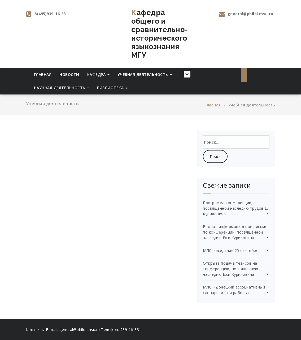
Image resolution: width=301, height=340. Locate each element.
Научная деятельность (61, 87)
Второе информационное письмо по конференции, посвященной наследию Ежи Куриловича (235, 232)
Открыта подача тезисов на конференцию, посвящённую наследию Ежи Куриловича (230, 269)
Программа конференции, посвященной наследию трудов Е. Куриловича (235, 208)
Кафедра (98, 74)
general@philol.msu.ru (250, 13)
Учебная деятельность (144, 74)
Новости (69, 74)
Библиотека (112, 87)
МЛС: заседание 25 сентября (230, 250)
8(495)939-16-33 (50, 13)
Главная (43, 74)
